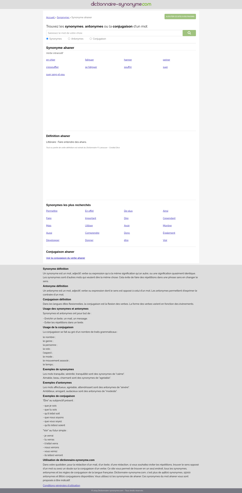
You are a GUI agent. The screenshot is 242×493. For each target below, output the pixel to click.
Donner (89, 240)
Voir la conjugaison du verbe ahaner (65, 258)
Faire (49, 218)
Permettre (52, 210)
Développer (52, 240)
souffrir (128, 67)
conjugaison (122, 26)
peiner (166, 59)
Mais (48, 225)
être (126, 240)
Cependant (169, 218)
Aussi (49, 232)
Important (90, 218)
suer (165, 67)
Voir (165, 240)
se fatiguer (91, 67)
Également (169, 232)
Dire (126, 218)
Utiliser (89, 225)
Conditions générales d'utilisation (61, 485)
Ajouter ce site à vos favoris (180, 16)
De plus (128, 210)
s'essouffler (52, 67)
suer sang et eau (55, 74)
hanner (128, 59)
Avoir (127, 225)
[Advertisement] (121, 105)
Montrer (167, 225)
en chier (50, 59)
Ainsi (165, 210)
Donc (127, 232)
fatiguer (89, 59)
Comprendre (92, 232)
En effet (89, 210)
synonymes (74, 26)
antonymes (94, 26)
